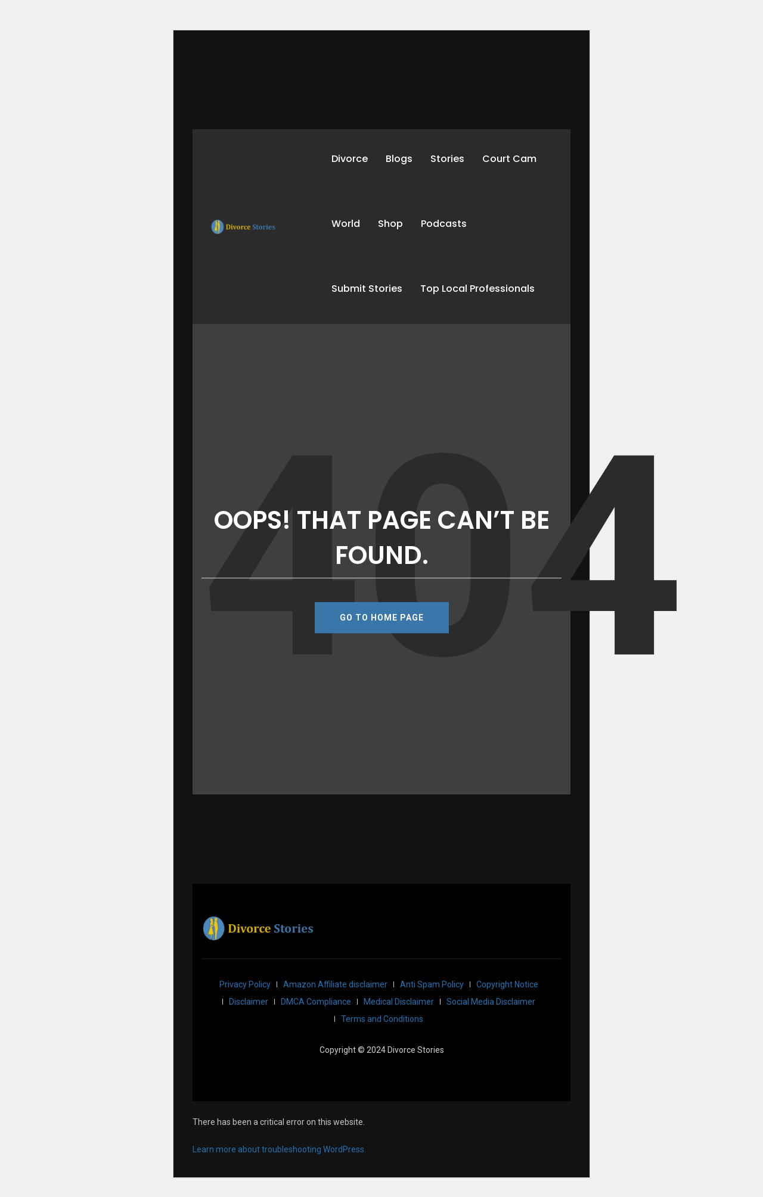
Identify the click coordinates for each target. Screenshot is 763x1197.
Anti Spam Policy (432, 984)
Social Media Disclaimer (490, 1001)
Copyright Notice (507, 984)
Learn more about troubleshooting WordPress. (279, 1149)
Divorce (349, 159)
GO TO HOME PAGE (382, 617)
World (345, 223)
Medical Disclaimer (399, 1001)
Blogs (399, 159)
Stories (447, 159)
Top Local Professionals (477, 288)
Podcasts (444, 223)
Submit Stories (366, 288)
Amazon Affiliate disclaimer (335, 984)
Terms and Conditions (382, 1019)
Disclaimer (248, 1001)
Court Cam (509, 159)
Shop (390, 223)
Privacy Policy (245, 984)
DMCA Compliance (316, 1001)
